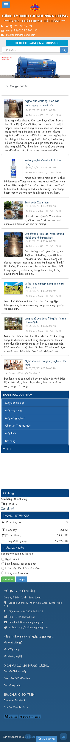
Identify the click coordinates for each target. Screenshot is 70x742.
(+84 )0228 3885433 (44, 43)
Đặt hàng (10, 440)
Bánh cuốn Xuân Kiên (37, 202)
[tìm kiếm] (30, 86)
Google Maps (20, 707)
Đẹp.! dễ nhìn (10, 559)
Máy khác (11, 433)
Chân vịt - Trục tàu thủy (17, 425)
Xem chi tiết (7, 508)
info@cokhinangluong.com (20, 34)
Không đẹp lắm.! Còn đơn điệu (20, 568)
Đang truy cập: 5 (30, 716)
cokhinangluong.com (28, 736)
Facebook (20, 700)
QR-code (11, 716)
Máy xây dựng (13, 410)
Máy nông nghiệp (15, 417)
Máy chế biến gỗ (14, 402)
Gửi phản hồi (46, 739)
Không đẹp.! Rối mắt (14, 572)
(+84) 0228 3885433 (18, 26)
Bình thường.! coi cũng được (19, 563)
